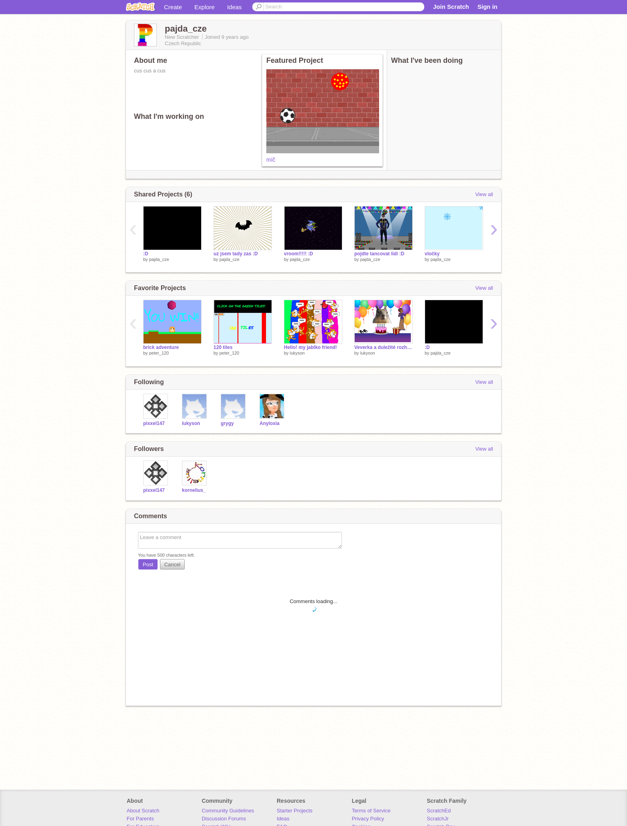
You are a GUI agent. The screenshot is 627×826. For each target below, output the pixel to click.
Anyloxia (270, 423)
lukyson (297, 353)
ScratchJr (438, 819)
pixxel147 (154, 423)
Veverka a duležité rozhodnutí (383, 347)
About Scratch (143, 811)
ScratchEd (439, 811)
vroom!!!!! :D (298, 254)
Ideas (234, 7)
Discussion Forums (224, 819)
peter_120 (159, 353)
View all (484, 194)
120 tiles (223, 347)
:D (145, 254)
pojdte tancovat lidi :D (379, 254)
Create (173, 7)
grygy (227, 423)
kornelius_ (194, 490)
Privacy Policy (368, 819)
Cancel (172, 564)
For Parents (140, 819)
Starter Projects (295, 811)
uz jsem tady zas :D (236, 254)
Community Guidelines (228, 811)
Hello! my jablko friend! (310, 347)
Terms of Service (371, 811)
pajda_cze (159, 259)
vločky (432, 254)
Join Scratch (451, 6)
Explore (204, 7)
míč (271, 159)
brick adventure (161, 347)
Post (148, 564)
